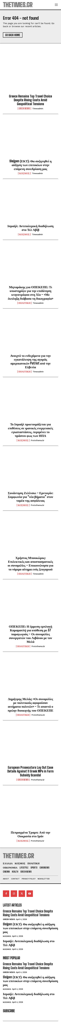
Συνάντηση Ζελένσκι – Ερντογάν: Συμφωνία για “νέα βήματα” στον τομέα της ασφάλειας (30, 497)
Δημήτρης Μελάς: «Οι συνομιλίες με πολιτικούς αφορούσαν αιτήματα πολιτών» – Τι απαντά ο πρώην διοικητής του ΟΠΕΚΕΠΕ (30, 704)
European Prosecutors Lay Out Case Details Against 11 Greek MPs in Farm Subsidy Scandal (30, 771)
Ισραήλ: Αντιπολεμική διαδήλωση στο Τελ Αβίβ (31, 228)
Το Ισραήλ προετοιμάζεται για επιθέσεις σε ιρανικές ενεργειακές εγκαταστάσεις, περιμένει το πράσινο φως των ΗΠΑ (30, 430)
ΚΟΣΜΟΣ (24, 173)
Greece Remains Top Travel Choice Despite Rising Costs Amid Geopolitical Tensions (30, 100)
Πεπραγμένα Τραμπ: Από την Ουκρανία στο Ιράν (30, 834)
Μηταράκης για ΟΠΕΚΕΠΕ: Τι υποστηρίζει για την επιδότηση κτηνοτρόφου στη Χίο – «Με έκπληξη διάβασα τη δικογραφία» (30, 292)
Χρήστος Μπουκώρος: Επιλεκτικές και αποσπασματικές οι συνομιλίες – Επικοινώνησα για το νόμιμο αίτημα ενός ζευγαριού (30, 563)
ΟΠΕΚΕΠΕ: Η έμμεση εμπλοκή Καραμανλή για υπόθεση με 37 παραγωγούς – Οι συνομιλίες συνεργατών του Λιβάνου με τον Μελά (30, 634)
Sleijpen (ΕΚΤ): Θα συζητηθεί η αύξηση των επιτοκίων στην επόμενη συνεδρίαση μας (30, 165)
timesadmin (37, 108)
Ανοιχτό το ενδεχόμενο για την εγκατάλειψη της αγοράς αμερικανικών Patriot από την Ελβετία (30, 361)
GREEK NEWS (24, 108)
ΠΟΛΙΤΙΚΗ (24, 303)
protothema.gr (37, 440)
